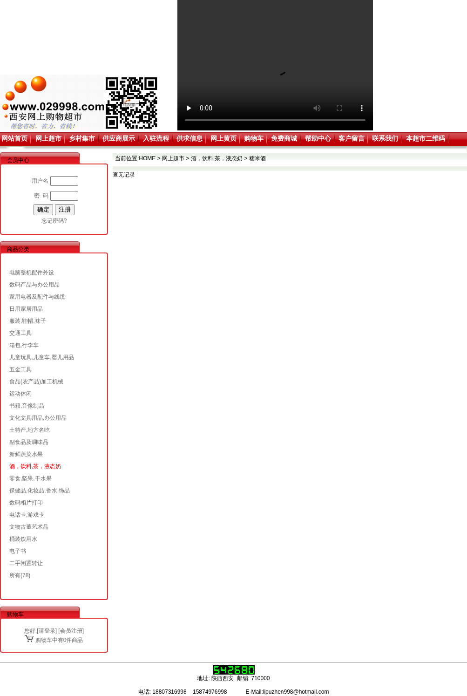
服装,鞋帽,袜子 (27, 321)
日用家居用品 (26, 309)
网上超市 (48, 138)
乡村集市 (82, 138)
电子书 (17, 551)
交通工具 (20, 333)
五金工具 (20, 369)
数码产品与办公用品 (34, 284)
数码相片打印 (26, 502)
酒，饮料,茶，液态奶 (35, 466)
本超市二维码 (425, 138)
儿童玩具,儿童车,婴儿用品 (41, 357)
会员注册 (71, 631)
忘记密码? (54, 221)
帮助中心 (318, 138)
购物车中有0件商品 (54, 640)
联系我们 (385, 138)
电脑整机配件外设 (31, 272)
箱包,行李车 (24, 345)
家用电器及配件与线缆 (37, 296)
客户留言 (351, 138)
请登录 (47, 631)
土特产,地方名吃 (29, 430)
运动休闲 (20, 393)
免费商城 (284, 138)
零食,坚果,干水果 (30, 478)
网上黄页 (223, 138)
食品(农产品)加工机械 (36, 381)
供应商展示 (118, 138)
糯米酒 (257, 158)
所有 (14, 575)
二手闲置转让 (26, 563)
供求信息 (189, 138)
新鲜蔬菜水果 (26, 454)
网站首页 (14, 138)
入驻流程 (156, 138)
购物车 (254, 138)
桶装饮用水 (23, 539)
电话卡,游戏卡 (26, 515)
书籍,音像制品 (26, 406)
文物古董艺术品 (28, 527)
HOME (147, 158)
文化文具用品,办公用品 (38, 418)
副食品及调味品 (28, 442)
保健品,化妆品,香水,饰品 (39, 490)
